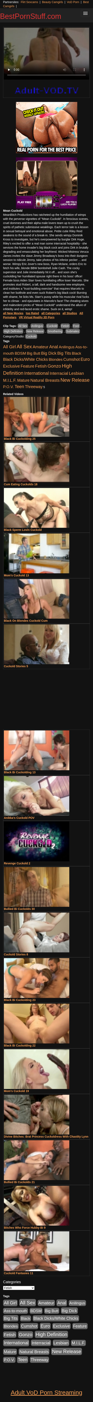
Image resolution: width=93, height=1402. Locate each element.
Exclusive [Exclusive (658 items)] (11, 366)
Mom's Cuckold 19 (16, 1091)
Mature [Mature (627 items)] (23, 380)
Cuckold (52, 326)
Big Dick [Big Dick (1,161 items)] (48, 353)
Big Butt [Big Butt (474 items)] (33, 353)
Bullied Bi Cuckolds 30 (19, 909)
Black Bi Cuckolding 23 (20, 1000)
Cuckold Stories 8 (16, 954)
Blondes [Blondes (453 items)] (56, 359)
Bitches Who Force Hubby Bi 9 (25, 1227)
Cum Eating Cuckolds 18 (20, 484)
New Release (35, 331)
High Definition (13, 331)
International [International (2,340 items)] (36, 373)
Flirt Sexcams (29, 2)
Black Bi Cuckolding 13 (20, 772)
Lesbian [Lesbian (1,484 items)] (76, 373)
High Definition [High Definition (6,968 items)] (51, 1334)
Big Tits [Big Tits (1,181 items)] (64, 353)
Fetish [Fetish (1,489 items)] (41, 366)
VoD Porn (73, 2)
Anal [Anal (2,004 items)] (53, 346)
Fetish (65, 326)
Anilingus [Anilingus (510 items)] (67, 347)
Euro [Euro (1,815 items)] (85, 359)
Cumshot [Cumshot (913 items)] (71, 359)
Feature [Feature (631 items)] (27, 366)
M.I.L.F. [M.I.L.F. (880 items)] (9, 380)
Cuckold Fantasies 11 (18, 1273)
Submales (72, 331)
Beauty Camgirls (52, 2)
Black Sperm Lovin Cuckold (23, 529)
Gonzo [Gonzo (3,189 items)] (54, 366)
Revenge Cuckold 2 (17, 863)
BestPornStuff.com (30, 16)
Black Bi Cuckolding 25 (20, 438)
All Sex (22, 326)
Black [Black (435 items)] (76, 353)
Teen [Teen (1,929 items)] (19, 386)
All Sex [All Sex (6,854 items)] (24, 346)
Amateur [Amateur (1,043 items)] (40, 347)
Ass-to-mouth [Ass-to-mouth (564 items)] (15, 1311)
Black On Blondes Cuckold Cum (26, 620)
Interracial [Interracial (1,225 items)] (59, 373)
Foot (76, 326)
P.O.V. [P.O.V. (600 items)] (8, 387)
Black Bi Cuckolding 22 (20, 1045)
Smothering (55, 331)
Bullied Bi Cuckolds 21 (19, 1182)
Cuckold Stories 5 (16, 666)
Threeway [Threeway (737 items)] (34, 386)
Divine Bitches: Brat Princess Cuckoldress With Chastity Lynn (46, 1136)
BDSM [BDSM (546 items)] (20, 353)
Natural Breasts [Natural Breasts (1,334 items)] (45, 380)
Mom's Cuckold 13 (16, 575)
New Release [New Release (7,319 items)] (75, 380)
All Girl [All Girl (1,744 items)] (9, 346)
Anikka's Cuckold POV (19, 817)
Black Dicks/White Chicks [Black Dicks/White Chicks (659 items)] (25, 359)
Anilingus (37, 326)
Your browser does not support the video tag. (46, 54)
